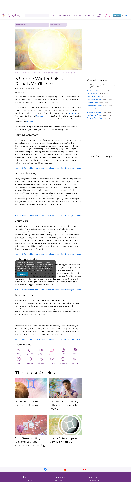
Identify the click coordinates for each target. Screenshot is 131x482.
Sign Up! (116, 15)
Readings (66, 15)
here (40, 268)
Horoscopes (76, 15)
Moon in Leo (92, 93)
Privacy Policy (27, 270)
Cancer (30, 122)
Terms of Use (39, 270)
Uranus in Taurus (94, 112)
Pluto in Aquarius (94, 118)
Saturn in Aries (93, 109)
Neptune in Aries (94, 115)
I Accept (23, 274)
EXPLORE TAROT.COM (22, 73)
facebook (45, 469)
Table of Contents (20, 24)
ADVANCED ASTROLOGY (51, 73)
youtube (84, 469)
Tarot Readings (28, 480)
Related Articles (55, 24)
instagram (65, 469)
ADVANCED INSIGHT (68, 73)
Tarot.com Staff (22, 92)
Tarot (53, 15)
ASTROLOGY (36, 73)
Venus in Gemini (94, 100)
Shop (59, 15)
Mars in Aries (92, 103)
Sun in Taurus (92, 90)
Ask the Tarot (59, 480)
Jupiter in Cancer (94, 106)
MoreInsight (99, 15)
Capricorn (40, 116)
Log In (126, 15)
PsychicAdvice (107, 15)
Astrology (91, 15)
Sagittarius (72, 113)
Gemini (52, 119)
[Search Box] (37, 15)
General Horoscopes (93, 480)
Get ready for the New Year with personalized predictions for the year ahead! (48, 168)
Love (84, 15)
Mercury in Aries (94, 97)
